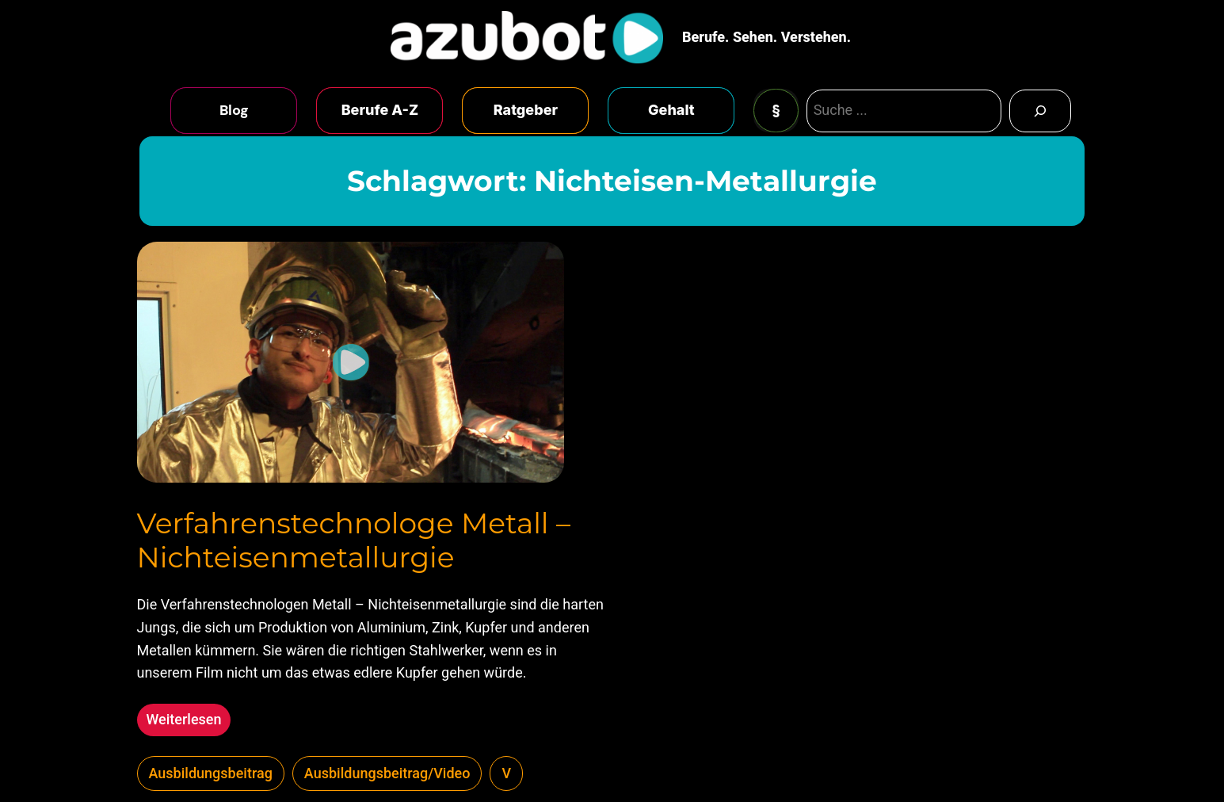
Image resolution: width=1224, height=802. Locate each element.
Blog (234, 110)
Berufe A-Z (380, 109)
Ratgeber (526, 109)
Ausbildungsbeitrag (211, 773)
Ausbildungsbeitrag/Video (387, 773)
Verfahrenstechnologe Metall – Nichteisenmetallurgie (353, 540)
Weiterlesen (189, 721)
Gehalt (671, 109)
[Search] (1040, 111)
